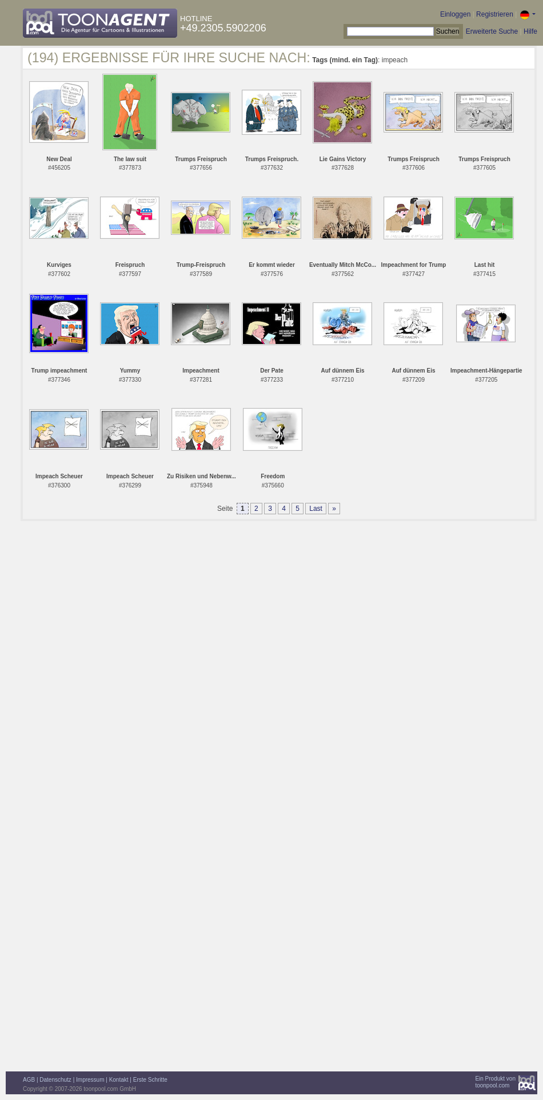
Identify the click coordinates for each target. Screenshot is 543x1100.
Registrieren (494, 14)
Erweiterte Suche (492, 31)
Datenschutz (55, 1080)
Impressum (90, 1080)
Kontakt (119, 1080)
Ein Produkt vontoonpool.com (495, 1082)
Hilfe (530, 31)
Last (315, 509)
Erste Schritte (150, 1080)
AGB (29, 1080)
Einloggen (455, 14)
